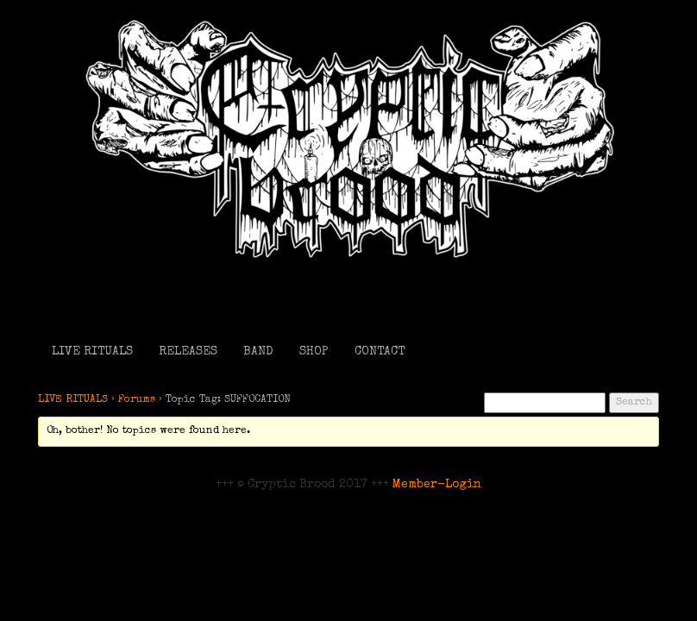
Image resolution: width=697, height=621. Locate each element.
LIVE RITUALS (92, 352)
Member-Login (436, 485)
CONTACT (380, 352)
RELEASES (188, 352)
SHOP (314, 352)
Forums (136, 400)
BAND (258, 352)
